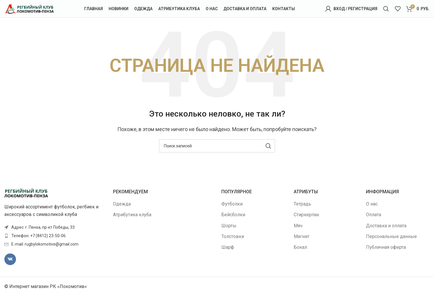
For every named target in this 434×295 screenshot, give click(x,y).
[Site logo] (29, 8)
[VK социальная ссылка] (10, 259)
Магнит (301, 236)
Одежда (122, 204)
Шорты (228, 225)
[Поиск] (386, 9)
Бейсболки (233, 214)
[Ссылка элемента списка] (54, 236)
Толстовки (232, 236)
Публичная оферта (386, 247)
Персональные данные (391, 236)
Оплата (373, 214)
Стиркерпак (306, 214)
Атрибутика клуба (132, 214)
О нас (372, 204)
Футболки (232, 204)
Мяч (298, 225)
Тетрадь (302, 204)
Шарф (227, 247)
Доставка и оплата (386, 225)
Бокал (300, 247)
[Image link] (26, 192)
